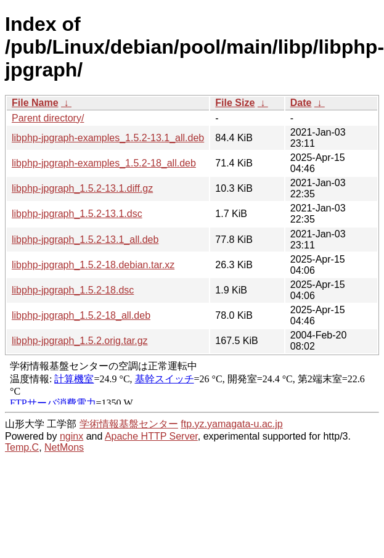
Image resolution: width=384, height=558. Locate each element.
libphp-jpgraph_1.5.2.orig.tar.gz (80, 340)
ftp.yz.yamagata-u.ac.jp (231, 424)
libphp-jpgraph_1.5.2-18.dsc (73, 290)
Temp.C (22, 447)
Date (301, 102)
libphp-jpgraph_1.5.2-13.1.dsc (77, 213)
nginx (71, 436)
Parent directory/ (48, 118)
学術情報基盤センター (129, 424)
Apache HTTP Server (151, 436)
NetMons (64, 447)
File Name (35, 102)
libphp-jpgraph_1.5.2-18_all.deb (81, 315)
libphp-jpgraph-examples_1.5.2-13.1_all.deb (108, 138)
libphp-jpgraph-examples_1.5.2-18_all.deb (104, 163)
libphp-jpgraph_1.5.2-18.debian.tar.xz (93, 265)
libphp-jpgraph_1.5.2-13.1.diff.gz (82, 188)
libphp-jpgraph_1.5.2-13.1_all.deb (85, 239)
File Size (235, 102)
